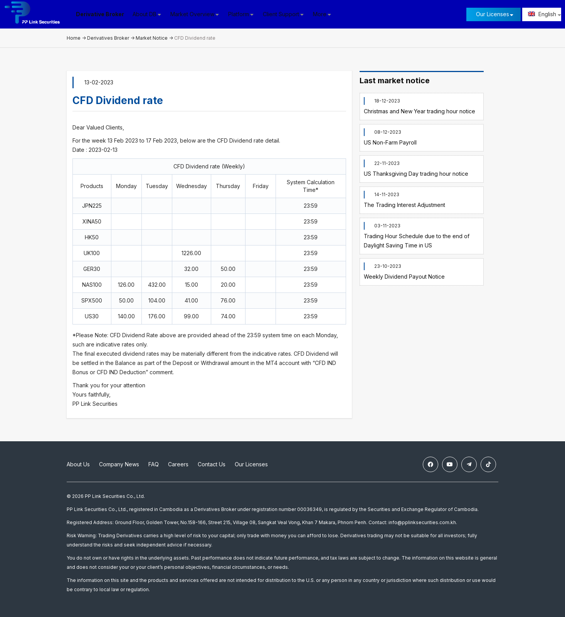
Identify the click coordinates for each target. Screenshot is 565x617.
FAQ (153, 464)
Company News (119, 464)
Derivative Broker (100, 14)
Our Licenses (492, 14)
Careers (178, 464)
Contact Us (211, 464)
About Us (78, 464)
